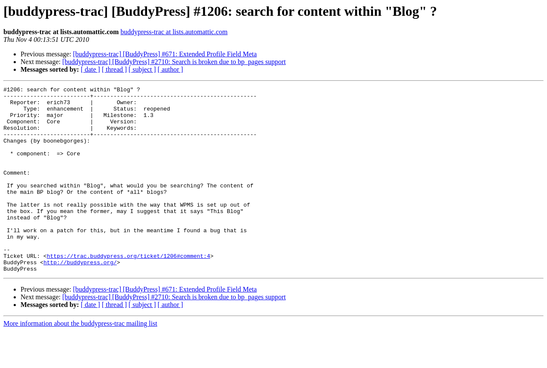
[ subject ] (142, 69)
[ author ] (170, 69)
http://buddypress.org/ (80, 298)
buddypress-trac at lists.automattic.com (174, 31)
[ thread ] (114, 69)
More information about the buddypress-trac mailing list (80, 360)
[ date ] (90, 69)
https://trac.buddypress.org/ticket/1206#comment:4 (128, 290)
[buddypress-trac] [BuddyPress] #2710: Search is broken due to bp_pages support (174, 61)
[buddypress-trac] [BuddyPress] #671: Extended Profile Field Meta (165, 54)
